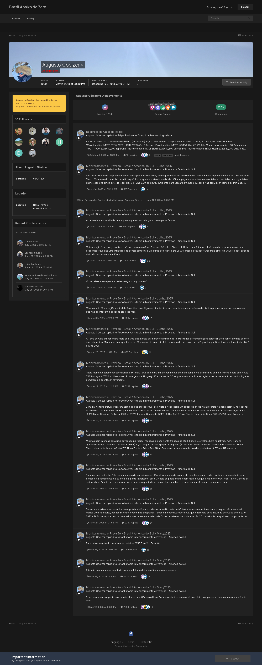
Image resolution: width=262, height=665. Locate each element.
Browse (16, 18)
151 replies (130, 155)
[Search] (226, 18)
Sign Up (245, 7)
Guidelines (55, 660)
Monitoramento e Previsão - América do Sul (170, 169)
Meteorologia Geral (161, 135)
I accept (232, 658)
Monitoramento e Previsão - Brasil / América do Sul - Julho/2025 (129, 166)
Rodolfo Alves (126, 169)
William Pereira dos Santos (91, 200)
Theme (131, 642)
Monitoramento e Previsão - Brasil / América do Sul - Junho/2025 (129, 298)
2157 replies (129, 189)
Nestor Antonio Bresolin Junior (41, 275)
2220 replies (129, 549)
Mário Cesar (31, 241)
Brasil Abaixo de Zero (27, 7)
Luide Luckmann (33, 264)
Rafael (121, 537)
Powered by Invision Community (131, 646)
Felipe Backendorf (128, 135)
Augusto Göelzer (95, 135)
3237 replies (130, 318)
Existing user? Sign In (220, 7)
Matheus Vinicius (34, 286)
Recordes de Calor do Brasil (104, 131)
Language (116, 642)
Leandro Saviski (33, 252)
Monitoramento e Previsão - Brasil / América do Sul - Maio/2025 (128, 533)
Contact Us (146, 642)
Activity (30, 18)
